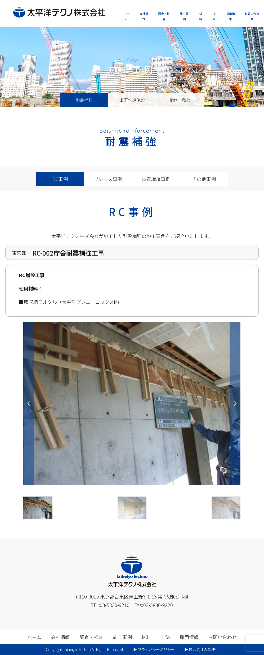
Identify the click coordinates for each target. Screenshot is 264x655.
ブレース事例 (108, 178)
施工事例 (184, 16)
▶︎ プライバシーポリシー (154, 649)
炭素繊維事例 (156, 178)
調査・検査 (164, 16)
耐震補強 (84, 100)
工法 (214, 16)
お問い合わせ (252, 16)
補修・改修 (180, 100)
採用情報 (230, 16)
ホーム (126, 16)
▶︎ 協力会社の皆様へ (201, 649)
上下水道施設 (132, 100)
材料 (200, 16)
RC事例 (60, 178)
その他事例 (204, 178)
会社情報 (144, 16)
